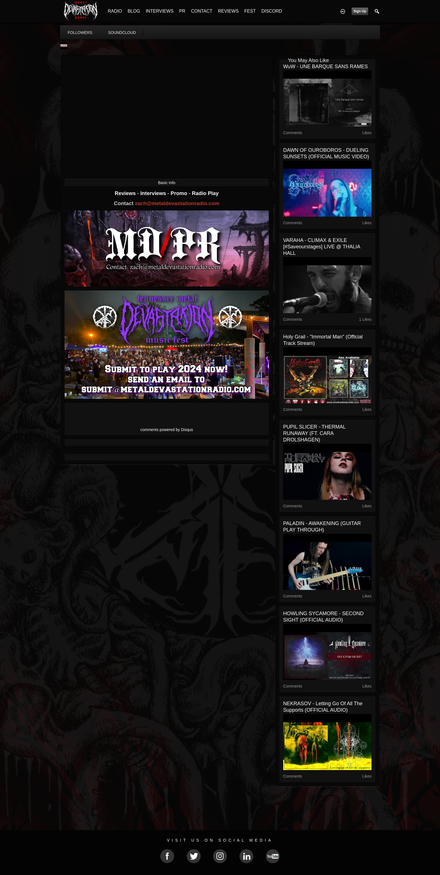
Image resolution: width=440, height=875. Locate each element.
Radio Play (205, 193)
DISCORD (271, 11)
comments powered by (166, 429)
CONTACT (201, 11)
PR (182, 11)
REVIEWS (228, 11)
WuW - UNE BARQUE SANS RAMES (325, 66)
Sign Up (360, 11)
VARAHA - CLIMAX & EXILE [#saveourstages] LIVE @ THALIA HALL (321, 246)
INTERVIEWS (159, 11)
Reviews (126, 193)
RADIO (115, 11)
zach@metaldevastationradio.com (177, 203)
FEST (250, 11)
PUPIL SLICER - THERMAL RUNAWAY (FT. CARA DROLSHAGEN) (314, 433)
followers (80, 32)
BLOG (134, 11)
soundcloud (122, 32)
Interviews (153, 193)
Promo (180, 193)
